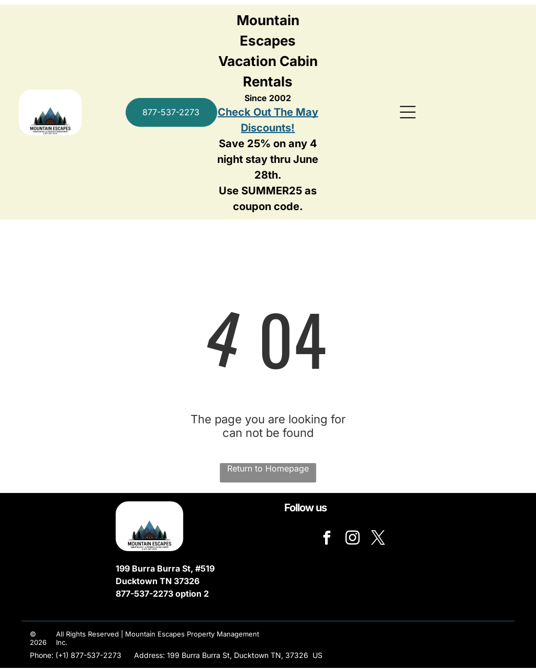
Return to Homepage (268, 469)
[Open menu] (408, 112)
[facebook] (326, 540)
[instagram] (352, 540)
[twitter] (377, 540)
